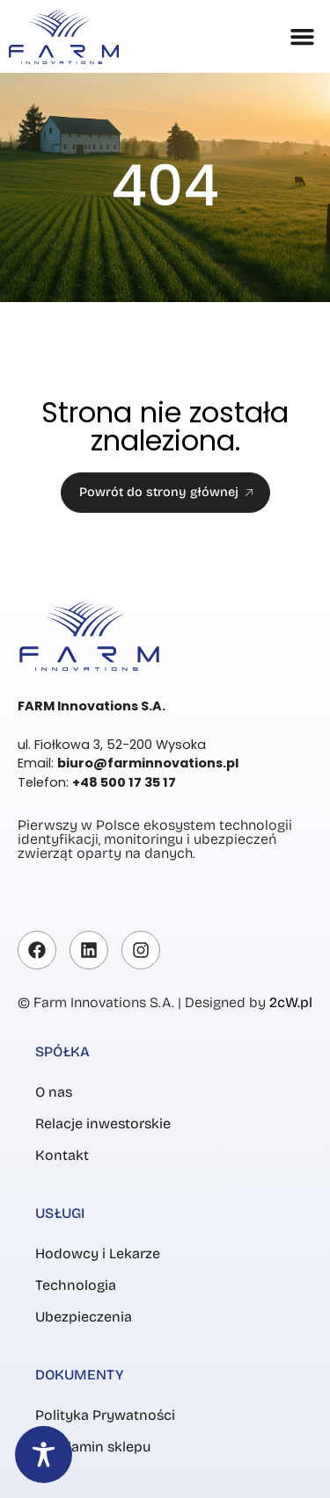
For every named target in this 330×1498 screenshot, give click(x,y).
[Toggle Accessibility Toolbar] (43, 1454)
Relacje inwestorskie (103, 1123)
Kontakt (62, 1155)
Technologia (75, 1285)
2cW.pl (290, 1002)
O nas (53, 1092)
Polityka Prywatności (105, 1415)
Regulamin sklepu (92, 1446)
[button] (302, 37)
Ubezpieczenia (83, 1316)
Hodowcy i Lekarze (97, 1253)
